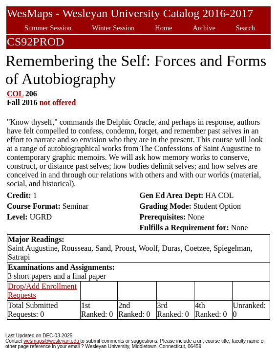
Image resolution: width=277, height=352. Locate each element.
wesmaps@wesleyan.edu (51, 341)
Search (245, 28)
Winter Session (113, 28)
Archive (203, 28)
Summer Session (47, 28)
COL (15, 93)
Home (163, 28)
